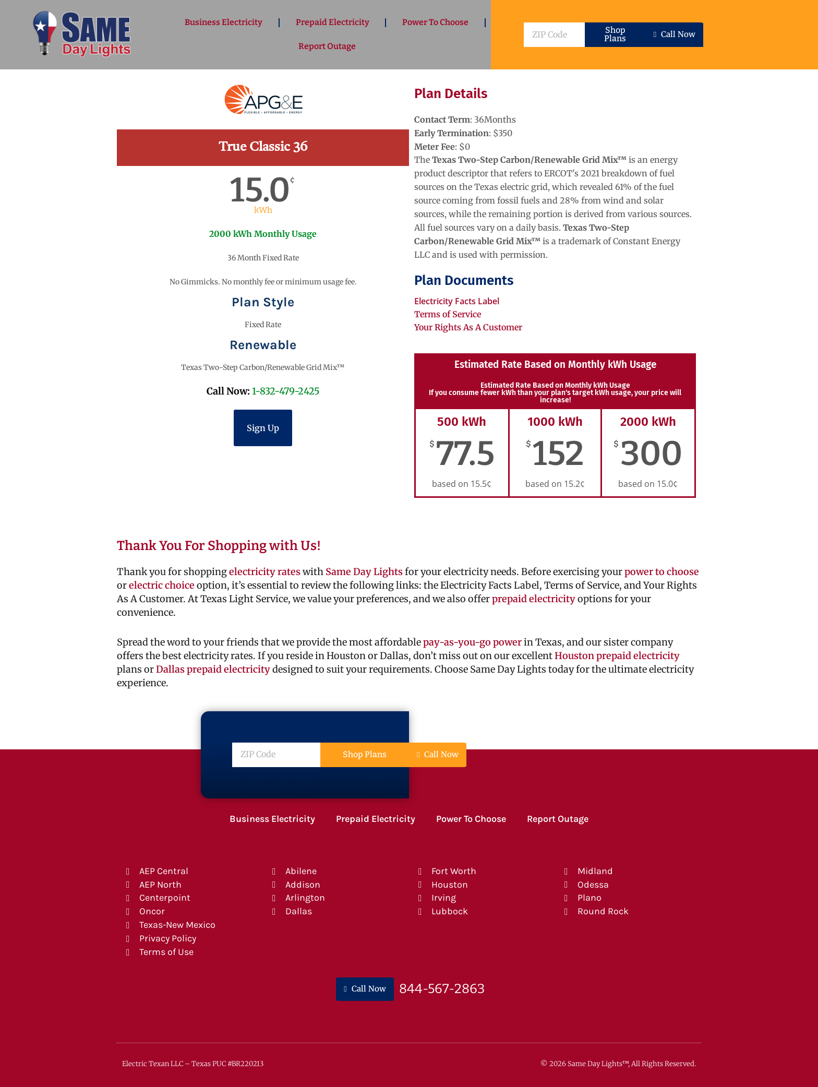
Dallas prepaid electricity (213, 669)
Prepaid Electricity (332, 22)
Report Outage (327, 46)
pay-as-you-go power (472, 642)
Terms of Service (447, 314)
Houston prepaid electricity (617, 656)
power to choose (661, 572)
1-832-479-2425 (286, 391)
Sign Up (263, 428)
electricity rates (264, 572)
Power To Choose (435, 22)
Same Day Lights (364, 572)
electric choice (162, 585)
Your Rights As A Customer (468, 327)
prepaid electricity (532, 599)
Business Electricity (223, 22)
